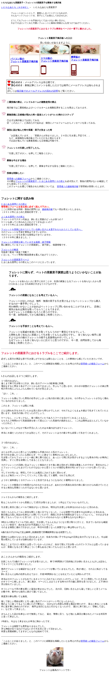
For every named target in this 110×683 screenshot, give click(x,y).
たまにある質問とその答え (14, 204)
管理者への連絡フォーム (19, 178)
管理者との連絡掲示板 (67, 186)
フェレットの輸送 (9, 249)
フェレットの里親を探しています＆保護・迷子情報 (26, 242)
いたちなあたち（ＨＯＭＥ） (15, 7)
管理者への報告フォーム (92, 363)
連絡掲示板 (47, 209)
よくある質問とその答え (13, 216)
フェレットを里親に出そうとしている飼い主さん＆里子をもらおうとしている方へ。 (42, 229)
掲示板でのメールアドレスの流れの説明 (37, 91)
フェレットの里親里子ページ (15, 259)
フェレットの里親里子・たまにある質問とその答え (40, 181)
